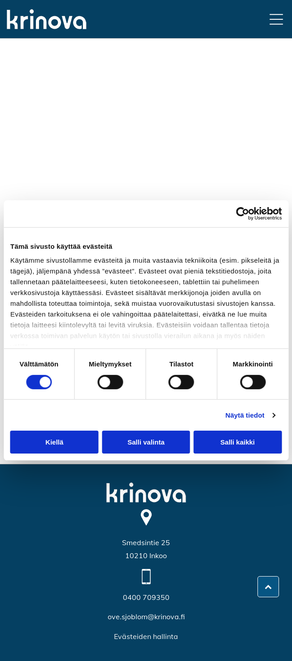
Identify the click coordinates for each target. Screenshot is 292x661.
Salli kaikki (237, 442)
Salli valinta (146, 442)
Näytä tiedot (245, 415)
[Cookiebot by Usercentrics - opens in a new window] (242, 213)
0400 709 (139, 597)
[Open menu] (276, 19)
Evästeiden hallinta (146, 636)
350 (163, 597)
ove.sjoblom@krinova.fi (146, 616)
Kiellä (54, 442)
